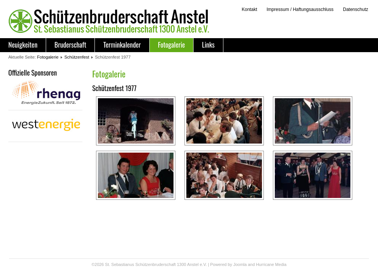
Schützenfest (76, 57)
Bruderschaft (70, 44)
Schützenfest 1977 (114, 88)
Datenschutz (355, 9)
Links (208, 44)
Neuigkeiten (22, 44)
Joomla (239, 264)
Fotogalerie (171, 44)
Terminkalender (122, 44)
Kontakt (249, 9)
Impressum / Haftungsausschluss (299, 9)
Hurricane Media (271, 264)
